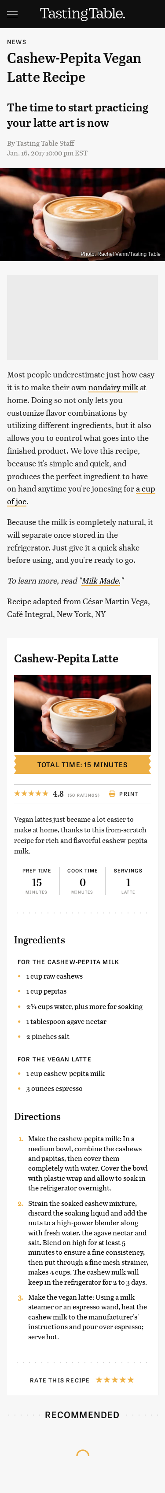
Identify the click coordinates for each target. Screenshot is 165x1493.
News (16, 41)
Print (123, 794)
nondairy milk (113, 386)
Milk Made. (100, 580)
